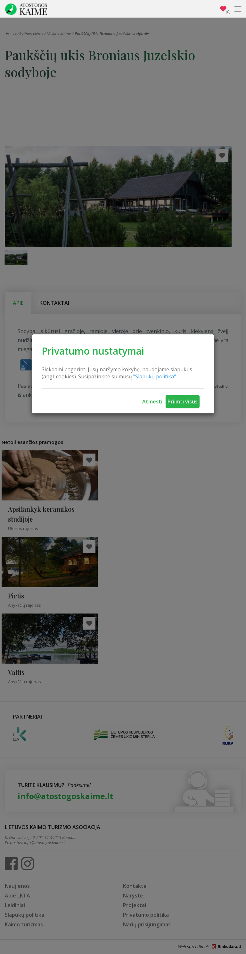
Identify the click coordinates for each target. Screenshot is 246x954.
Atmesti (152, 401)
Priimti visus (183, 401)
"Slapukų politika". (155, 376)
